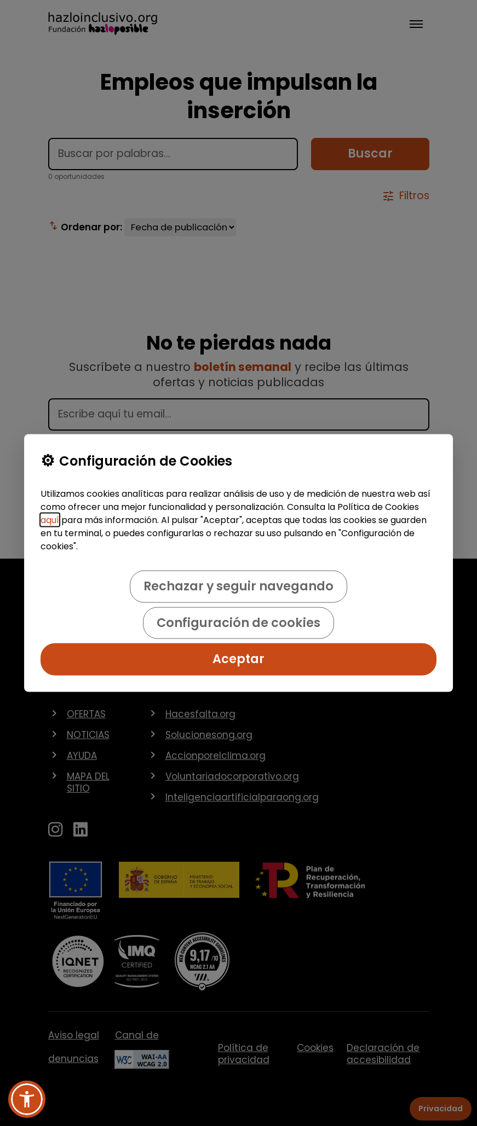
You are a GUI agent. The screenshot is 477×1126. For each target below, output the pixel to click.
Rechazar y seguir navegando (238, 586)
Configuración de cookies (238, 622)
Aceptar (238, 659)
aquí (50, 520)
